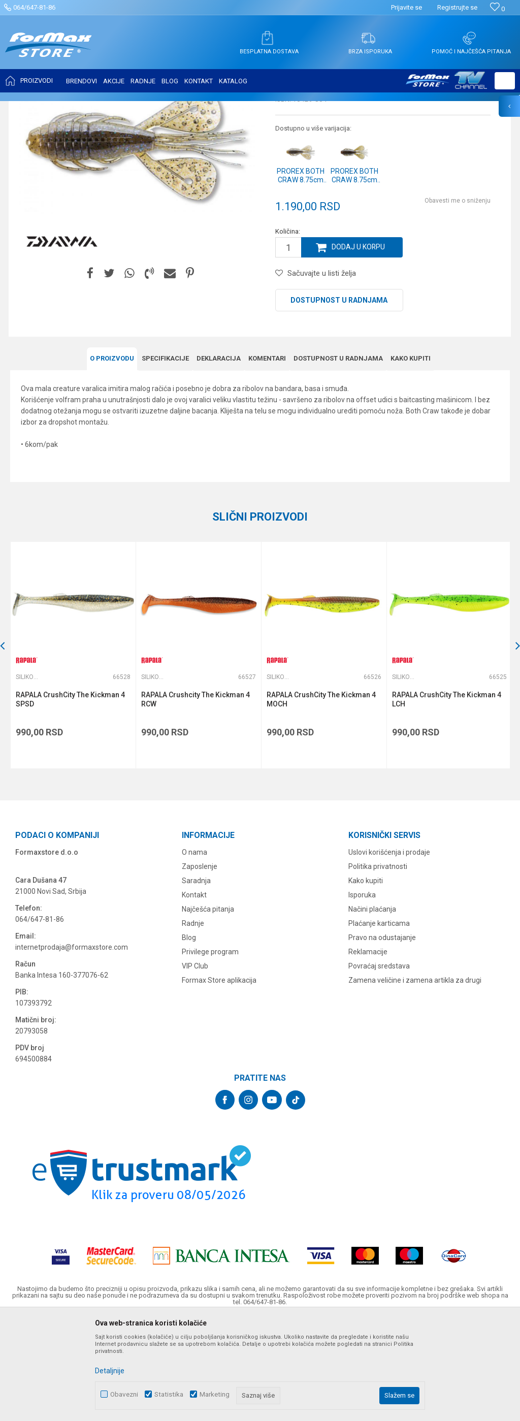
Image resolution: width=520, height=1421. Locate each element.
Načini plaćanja (372, 1009)
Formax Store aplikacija (219, 1080)
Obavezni (124, 1394)
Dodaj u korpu (358, 348)
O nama (194, 952)
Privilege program (210, 1051)
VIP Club (195, 1065)
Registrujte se (457, 7)
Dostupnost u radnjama (338, 401)
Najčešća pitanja (208, 1009)
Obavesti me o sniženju (458, 301)
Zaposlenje (199, 966)
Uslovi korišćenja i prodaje (389, 952)
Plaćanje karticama (379, 1023)
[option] (72, 755)
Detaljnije (109, 1371)
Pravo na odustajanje (382, 1037)
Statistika (168, 1394)
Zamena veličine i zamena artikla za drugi (414, 1080)
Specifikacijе (165, 459)
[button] (505, 80)
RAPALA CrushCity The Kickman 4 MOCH (320, 799)
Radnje (193, 1023)
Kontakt (194, 994)
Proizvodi (68, 107)
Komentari (267, 459)
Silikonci (136, 107)
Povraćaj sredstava (379, 1065)
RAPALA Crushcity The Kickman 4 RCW (195, 799)
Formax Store (28, 107)
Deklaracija (219, 459)
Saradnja (196, 980)
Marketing (215, 1394)
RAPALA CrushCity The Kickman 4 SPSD (70, 799)
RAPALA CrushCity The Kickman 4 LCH (445, 799)
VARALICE (102, 107)
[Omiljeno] (497, 9)
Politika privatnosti (377, 966)
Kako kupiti (411, 459)
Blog (189, 1037)
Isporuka (362, 994)
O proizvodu (112, 459)
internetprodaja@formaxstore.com (71, 1047)
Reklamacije (367, 1051)
